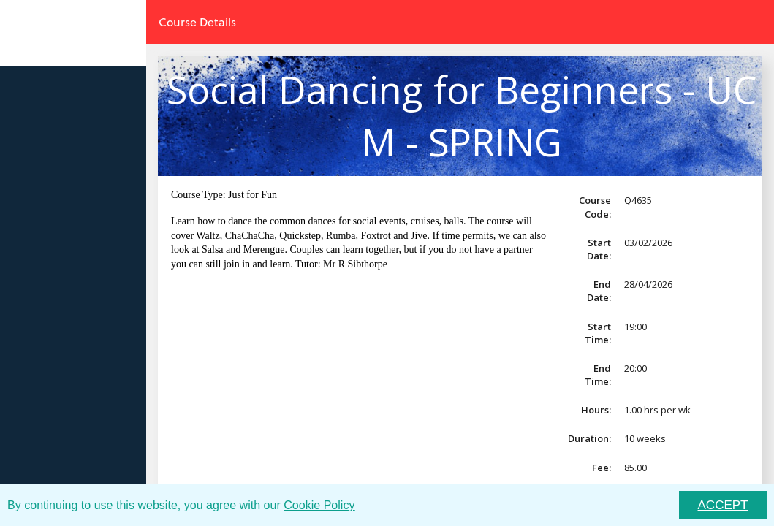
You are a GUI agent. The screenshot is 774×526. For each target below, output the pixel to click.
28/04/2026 (648, 284)
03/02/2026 (648, 242)
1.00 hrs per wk (657, 409)
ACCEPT (723, 505)
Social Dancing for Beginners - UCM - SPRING (461, 115)
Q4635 (638, 200)
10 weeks (645, 438)
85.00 (635, 467)
